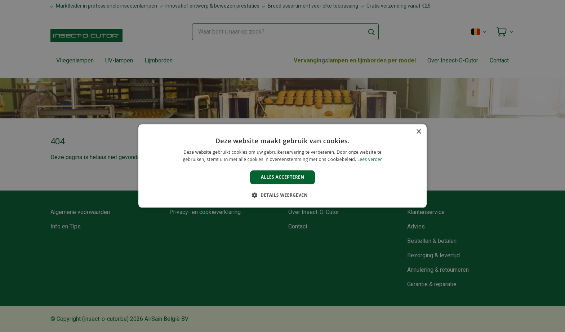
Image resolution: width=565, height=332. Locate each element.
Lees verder (369, 160)
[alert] (282, 166)
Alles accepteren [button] (282, 177)
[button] (282, 195)
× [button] (418, 132)
